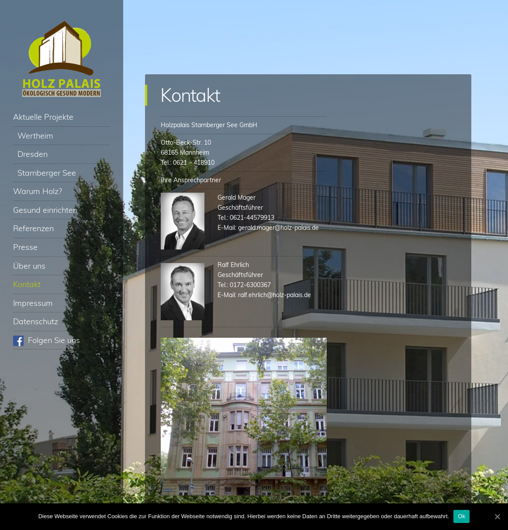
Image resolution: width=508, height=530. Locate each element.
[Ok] (497, 516)
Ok (461, 516)
